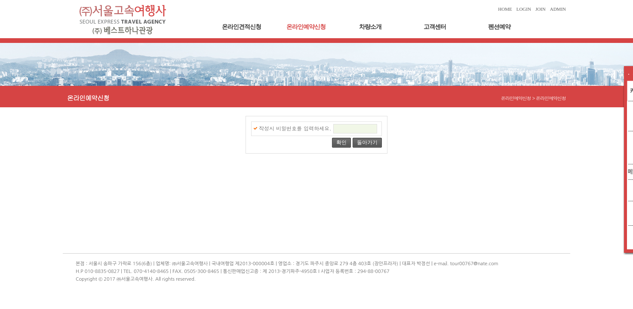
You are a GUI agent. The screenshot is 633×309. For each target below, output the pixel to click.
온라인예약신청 (306, 27)
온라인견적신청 (241, 27)
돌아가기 (367, 142)
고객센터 (435, 27)
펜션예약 (499, 27)
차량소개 (370, 27)
